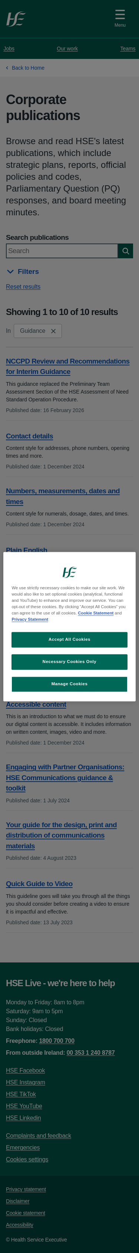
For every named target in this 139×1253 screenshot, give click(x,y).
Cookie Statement (95, 613)
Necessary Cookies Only (69, 661)
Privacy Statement (29, 619)
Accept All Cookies (69, 639)
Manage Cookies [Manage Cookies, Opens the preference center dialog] (70, 684)
